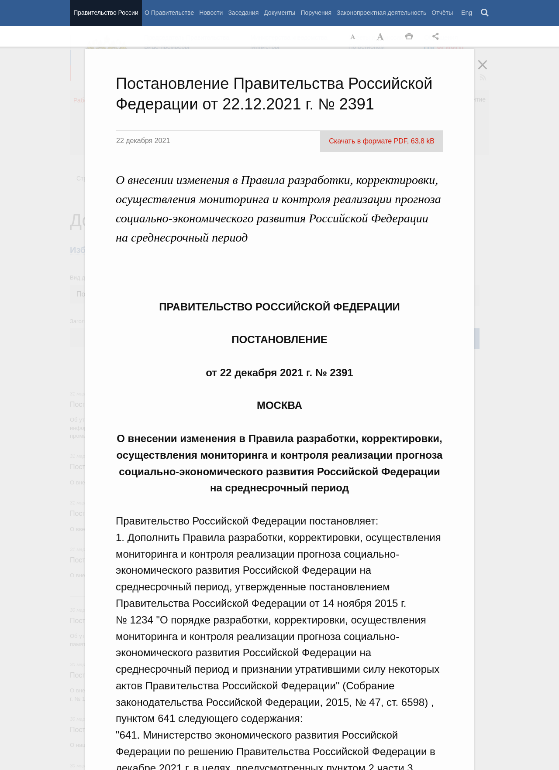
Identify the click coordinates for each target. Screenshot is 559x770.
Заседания (243, 12)
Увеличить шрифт (381, 36)
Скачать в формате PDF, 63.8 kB (382, 141)
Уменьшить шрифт (353, 36)
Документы (279, 12)
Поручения (315, 12)
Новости (211, 12)
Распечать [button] (409, 36)
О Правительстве (169, 12)
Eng (466, 12)
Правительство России (105, 12)
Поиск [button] (485, 13)
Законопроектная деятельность (381, 12)
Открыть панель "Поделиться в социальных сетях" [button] (437, 36)
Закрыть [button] (488, 70)
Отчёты (442, 12)
